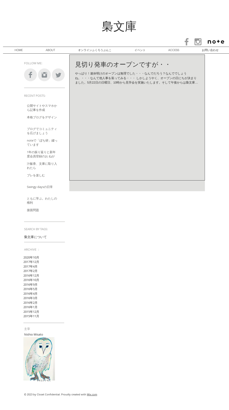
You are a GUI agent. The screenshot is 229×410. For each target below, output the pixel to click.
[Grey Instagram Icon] (198, 42)
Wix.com (92, 394)
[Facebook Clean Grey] (30, 74)
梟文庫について (35, 237)
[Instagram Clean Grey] (44, 74)
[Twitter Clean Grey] (58, 74)
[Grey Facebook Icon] (186, 42)
